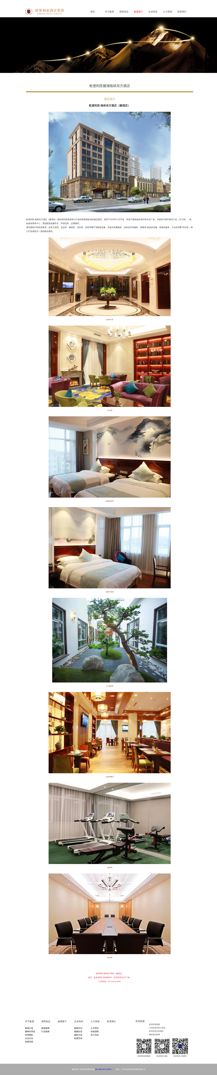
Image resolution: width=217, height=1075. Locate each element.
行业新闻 (45, 1031)
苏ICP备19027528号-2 (103, 1069)
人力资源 (167, 11)
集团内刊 (78, 1028)
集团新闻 (45, 1028)
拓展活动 (78, 1038)
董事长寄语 (30, 1031)
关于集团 (109, 11)
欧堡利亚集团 (154, 1024)
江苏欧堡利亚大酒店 (157, 1028)
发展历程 (29, 1042)
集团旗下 (138, 11)
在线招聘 (95, 1031)
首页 (92, 11)
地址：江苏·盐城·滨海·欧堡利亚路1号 (128, 1069)
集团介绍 (29, 1028)
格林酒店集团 (154, 1034)
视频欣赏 (78, 1031)
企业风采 (152, 11)
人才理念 (95, 1028)
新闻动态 (123, 11)
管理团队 (29, 1035)
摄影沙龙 (78, 1035)
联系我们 (181, 11)
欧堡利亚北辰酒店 (156, 1031)
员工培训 (95, 1035)
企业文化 (29, 1038)
